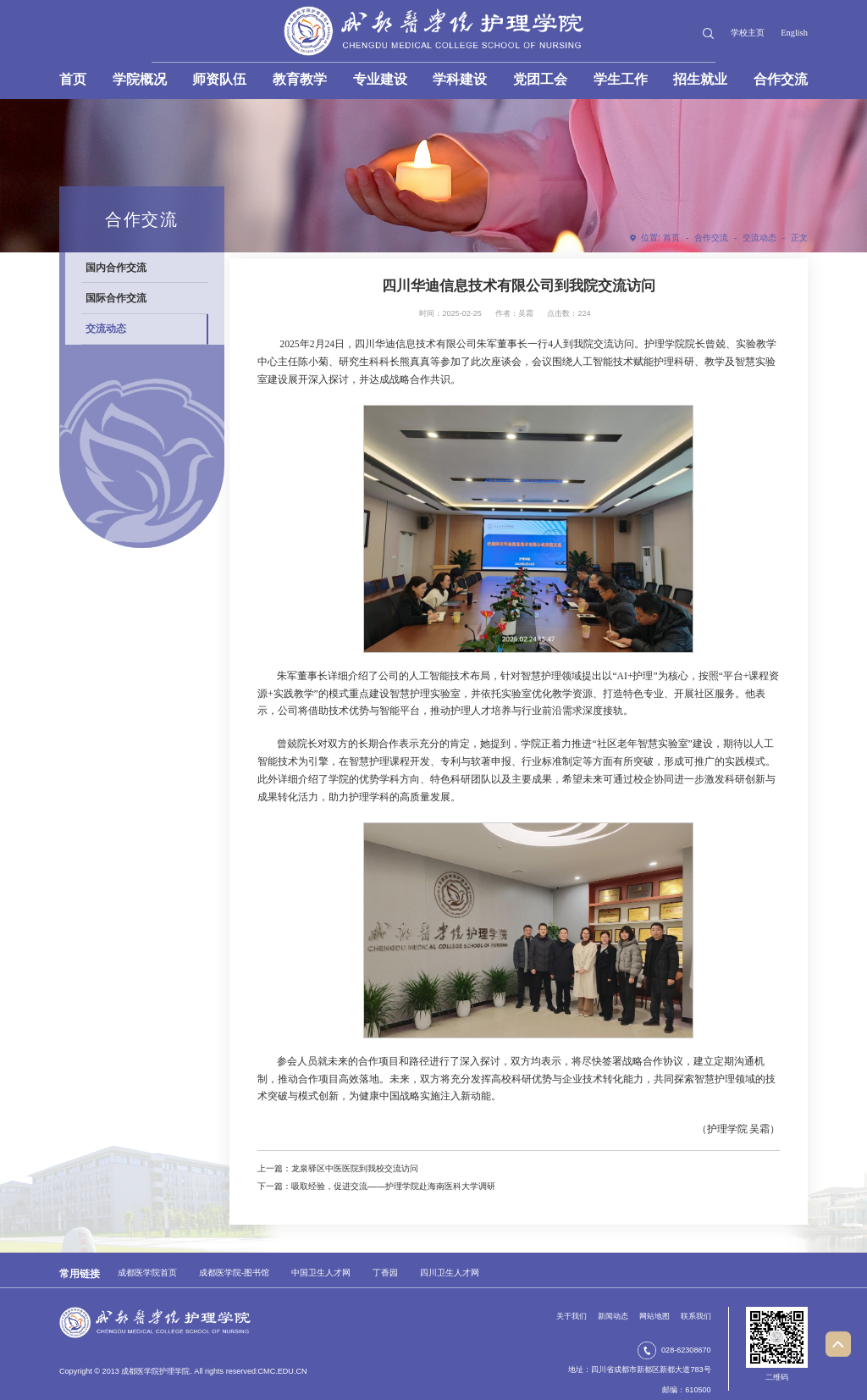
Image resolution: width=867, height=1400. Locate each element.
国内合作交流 (116, 267)
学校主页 (748, 32)
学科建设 (460, 79)
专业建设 (380, 79)
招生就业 (700, 79)
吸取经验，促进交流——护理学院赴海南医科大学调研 (393, 1186)
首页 (72, 79)
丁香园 (385, 1272)
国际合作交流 (116, 297)
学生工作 (621, 79)
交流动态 (759, 237)
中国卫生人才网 (321, 1272)
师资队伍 (219, 79)
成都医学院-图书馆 (234, 1272)
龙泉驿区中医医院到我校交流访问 (354, 1168)
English (794, 32)
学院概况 (140, 79)
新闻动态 (613, 1316)
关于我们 (571, 1316)
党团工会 (540, 79)
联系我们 (696, 1316)
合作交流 (781, 79)
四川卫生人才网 (449, 1272)
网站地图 (654, 1316)
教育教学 (300, 79)
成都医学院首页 (147, 1272)
